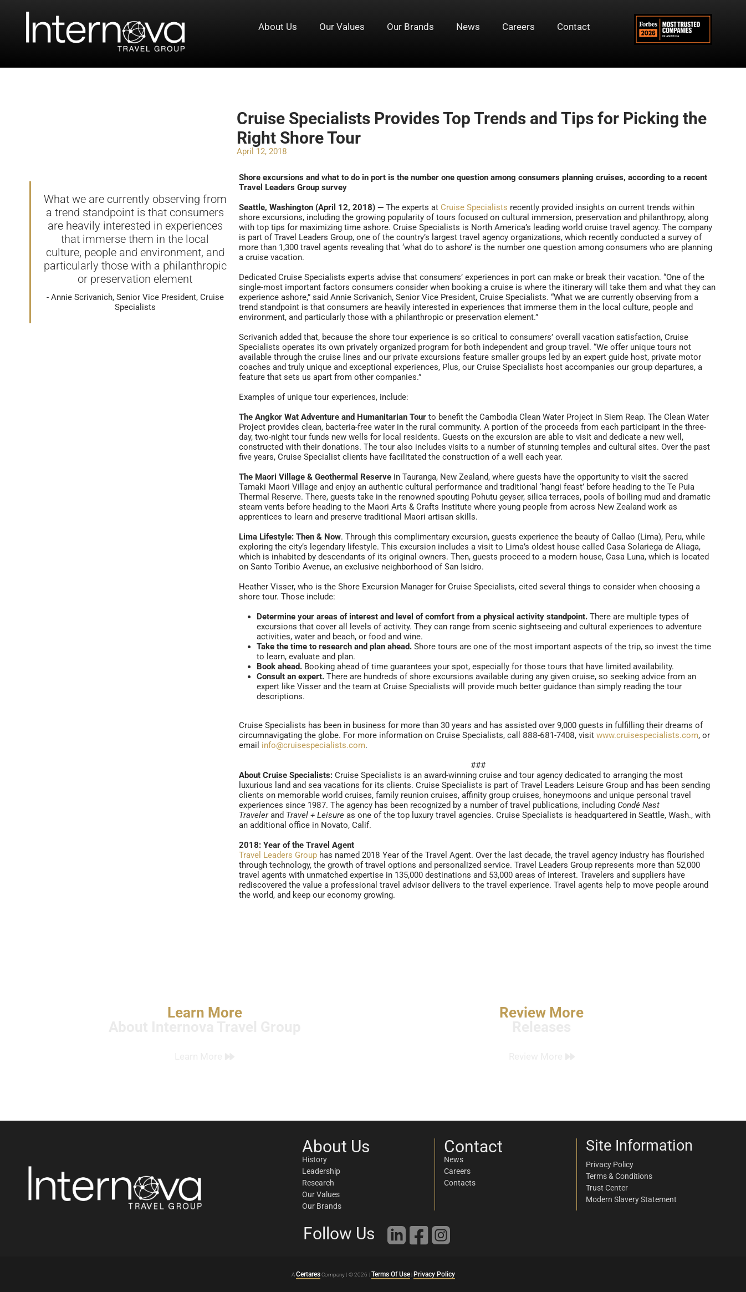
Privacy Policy (434, 1274)
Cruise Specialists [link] (474, 207)
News (468, 26)
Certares (308, 1274)
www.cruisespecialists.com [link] (647, 735)
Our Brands (410, 26)
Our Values (342, 26)
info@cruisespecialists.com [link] (313, 745)
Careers (518, 26)
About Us (277, 26)
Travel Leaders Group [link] (278, 855)
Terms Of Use (390, 1274)
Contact (573, 26)
